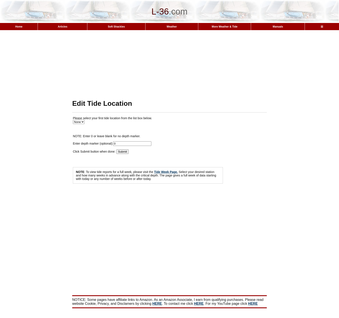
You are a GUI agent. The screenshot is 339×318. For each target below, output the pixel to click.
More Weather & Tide (224, 26)
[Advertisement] (169, 64)
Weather (172, 26)
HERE (157, 303)
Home (18, 26)
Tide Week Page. (166, 172)
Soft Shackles (116, 26)
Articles (62, 26)
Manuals (278, 26)
